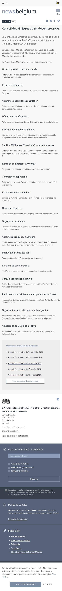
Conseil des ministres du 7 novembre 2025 (25, 358)
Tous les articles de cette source (25, 381)
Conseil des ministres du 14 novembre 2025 (25, 352)
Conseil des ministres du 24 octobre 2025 (24, 363)
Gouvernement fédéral (20, 540)
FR (3, 3)
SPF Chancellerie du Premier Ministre (26, 552)
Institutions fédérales (19, 471)
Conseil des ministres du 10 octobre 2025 (24, 375)
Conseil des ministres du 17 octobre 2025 (24, 369)
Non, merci (47, 584)
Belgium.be (15, 544)
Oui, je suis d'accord (25, 584)
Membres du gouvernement (22, 467)
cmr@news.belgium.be (11, 431)
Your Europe (16, 548)
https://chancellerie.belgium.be (14, 427)
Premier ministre (18, 536)
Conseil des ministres (19, 464)
